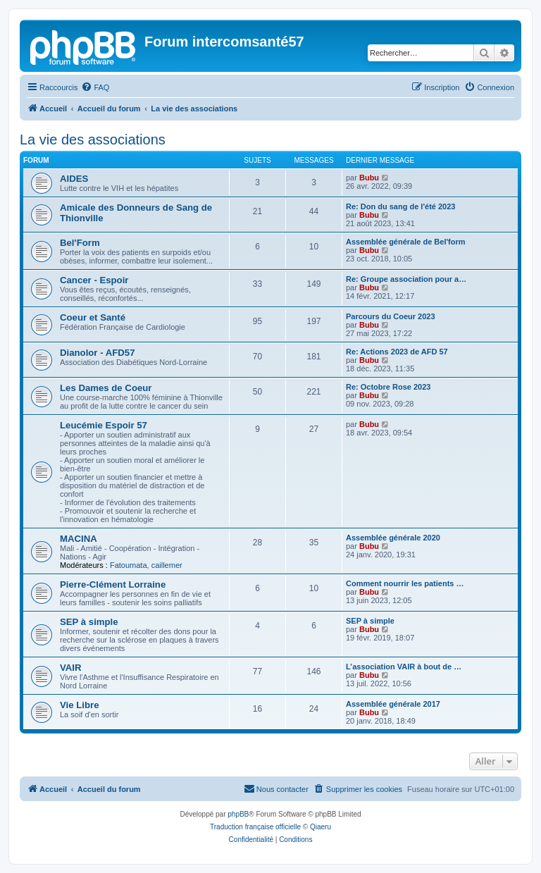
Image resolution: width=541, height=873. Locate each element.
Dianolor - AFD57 (97, 352)
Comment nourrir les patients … (405, 583)
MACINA (78, 538)
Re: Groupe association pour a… (406, 279)
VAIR (71, 667)
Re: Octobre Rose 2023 (388, 387)
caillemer (166, 565)
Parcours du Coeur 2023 (390, 316)
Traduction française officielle (255, 827)
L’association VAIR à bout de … (403, 666)
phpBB (238, 814)
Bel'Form (80, 242)
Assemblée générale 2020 (393, 537)
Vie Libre (79, 705)
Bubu (369, 177)
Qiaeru (320, 827)
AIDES (74, 178)
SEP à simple (89, 622)
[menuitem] (95, 87)
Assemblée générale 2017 (393, 704)
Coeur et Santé (92, 317)
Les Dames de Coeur (105, 388)
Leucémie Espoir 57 (103, 425)
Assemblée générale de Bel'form (406, 241)
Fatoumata (128, 565)
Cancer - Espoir (94, 280)
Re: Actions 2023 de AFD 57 (397, 351)
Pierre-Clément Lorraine (113, 584)
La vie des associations (93, 139)
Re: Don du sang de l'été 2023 (400, 206)
